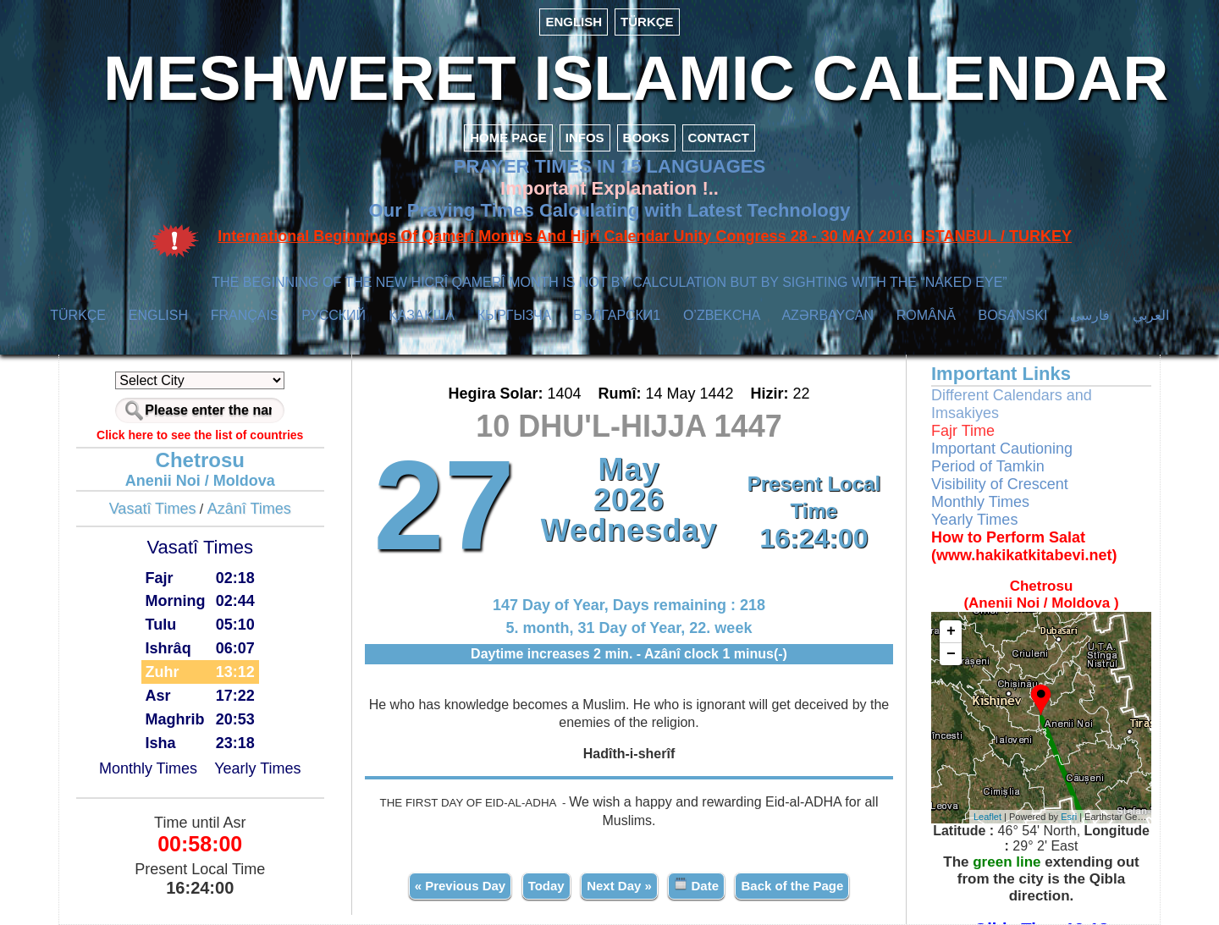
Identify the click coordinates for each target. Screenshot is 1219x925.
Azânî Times (249, 508)
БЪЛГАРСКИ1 (616, 315)
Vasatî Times (152, 508)
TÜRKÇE (647, 21)
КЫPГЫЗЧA (514, 315)
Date (696, 885)
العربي (1151, 315)
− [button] (951, 654)
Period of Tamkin (988, 466)
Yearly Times (257, 768)
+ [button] (951, 631)
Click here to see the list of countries (200, 435)
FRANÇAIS (245, 315)
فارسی (1090, 315)
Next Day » (619, 885)
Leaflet (987, 817)
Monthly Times (148, 768)
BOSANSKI (1013, 315)
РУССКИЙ (333, 315)
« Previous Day (460, 885)
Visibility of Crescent (999, 484)
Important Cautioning (1002, 448)
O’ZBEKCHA (721, 315)
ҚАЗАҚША (422, 315)
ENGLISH (573, 21)
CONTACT (718, 137)
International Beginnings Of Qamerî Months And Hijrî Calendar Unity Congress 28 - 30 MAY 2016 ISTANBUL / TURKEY (645, 236)
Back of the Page (792, 885)
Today (546, 885)
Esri (1069, 817)
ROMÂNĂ (926, 315)
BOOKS (646, 137)
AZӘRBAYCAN (827, 315)
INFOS (584, 137)
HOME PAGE (508, 137)
